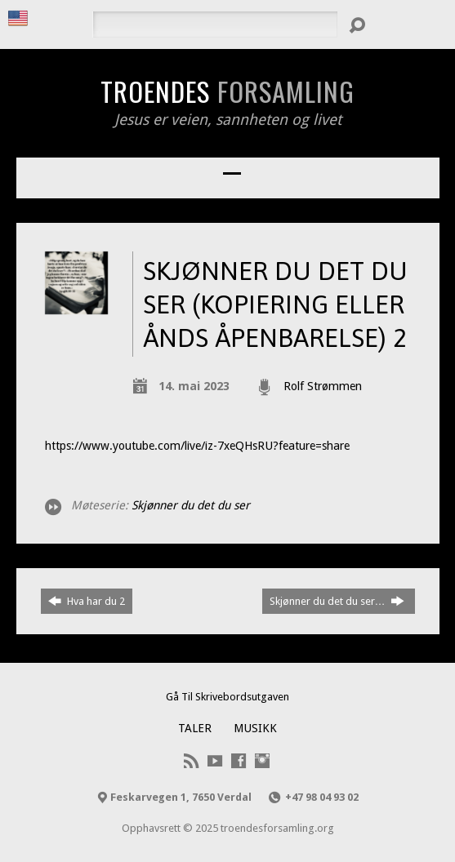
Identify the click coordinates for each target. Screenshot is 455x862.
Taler (195, 728)
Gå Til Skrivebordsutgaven (227, 697)
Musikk (255, 728)
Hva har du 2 (86, 600)
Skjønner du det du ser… (337, 600)
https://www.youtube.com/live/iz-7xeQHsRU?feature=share (197, 445)
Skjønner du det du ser (191, 505)
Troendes (227, 90)
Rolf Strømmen (322, 386)
